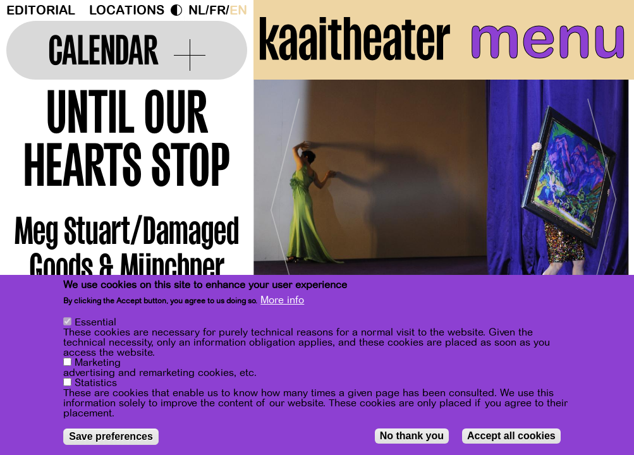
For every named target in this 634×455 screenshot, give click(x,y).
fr (217, 10)
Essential (95, 322)
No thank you (412, 435)
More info (282, 300)
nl (196, 10)
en (238, 10)
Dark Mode (179, 10)
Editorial (40, 10)
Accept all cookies (511, 435)
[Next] (602, 205)
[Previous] (285, 205)
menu (548, 37)
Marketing (98, 362)
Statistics (96, 383)
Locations (126, 10)
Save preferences (111, 436)
